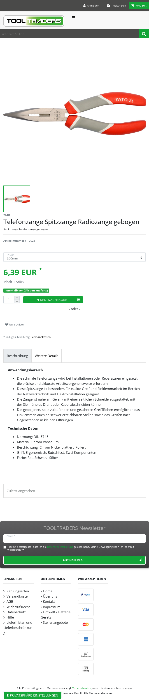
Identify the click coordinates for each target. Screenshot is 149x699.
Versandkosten (41, 337)
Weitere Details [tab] (46, 355)
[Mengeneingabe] (8, 299)
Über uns (50, 596)
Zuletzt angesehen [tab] (21, 490)
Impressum (52, 607)
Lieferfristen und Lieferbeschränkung (17, 627)
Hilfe (10, 617)
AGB (9, 601)
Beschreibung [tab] (17, 355)
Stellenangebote (55, 622)
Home (47, 591)
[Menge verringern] (17, 301)
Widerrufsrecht (18, 607)
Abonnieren (102, 560)
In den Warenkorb (57, 300)
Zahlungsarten (17, 591)
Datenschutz (16, 612)
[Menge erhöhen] (17, 298)
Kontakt (49, 601)
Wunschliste (14, 324)
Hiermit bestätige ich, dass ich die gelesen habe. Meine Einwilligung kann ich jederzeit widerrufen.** (70, 548)
